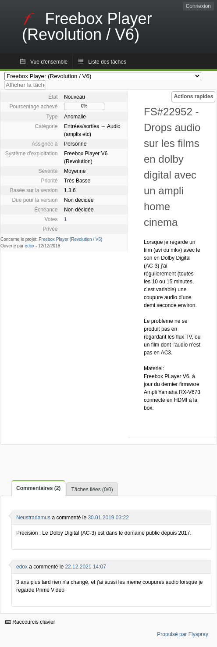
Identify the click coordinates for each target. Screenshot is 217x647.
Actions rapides (193, 96)
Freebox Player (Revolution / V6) (70, 239)
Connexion (198, 6)
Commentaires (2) (38, 488)
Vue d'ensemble (49, 62)
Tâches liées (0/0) (92, 489)
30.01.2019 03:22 (108, 518)
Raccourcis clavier (30, 622)
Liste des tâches (107, 62)
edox (30, 245)
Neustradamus (33, 518)
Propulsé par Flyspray (182, 634)
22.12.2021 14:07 (85, 567)
